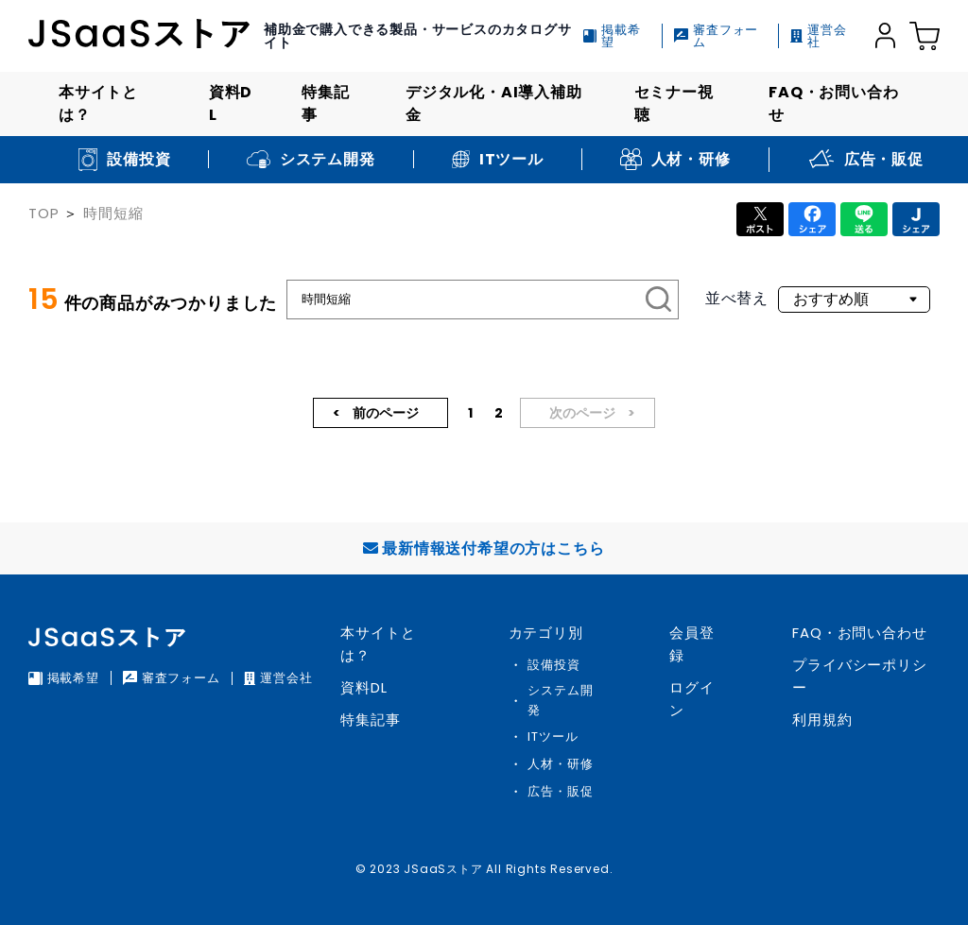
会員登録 (691, 644)
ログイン (691, 698)
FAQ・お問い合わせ (833, 103)
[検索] (659, 299)
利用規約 (822, 719)
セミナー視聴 (674, 103)
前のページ (384, 412)
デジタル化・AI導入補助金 (494, 103)
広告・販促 (560, 791)
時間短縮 (113, 213)
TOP (43, 213)
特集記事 (325, 103)
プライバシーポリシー (859, 676)
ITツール (552, 736)
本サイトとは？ (98, 103)
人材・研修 (560, 764)
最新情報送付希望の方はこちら (483, 548)
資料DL (230, 103)
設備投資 (553, 665)
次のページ (583, 412)
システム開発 (560, 700)
